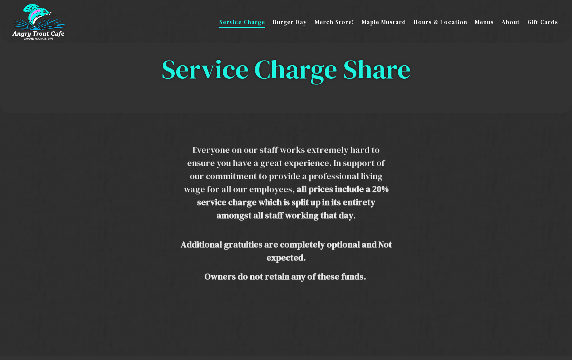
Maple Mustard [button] (384, 22)
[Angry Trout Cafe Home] (39, 21)
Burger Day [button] (290, 22)
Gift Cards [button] (542, 22)
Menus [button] (484, 22)
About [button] (511, 22)
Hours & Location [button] (440, 22)
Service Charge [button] (242, 22)
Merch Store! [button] (334, 22)
